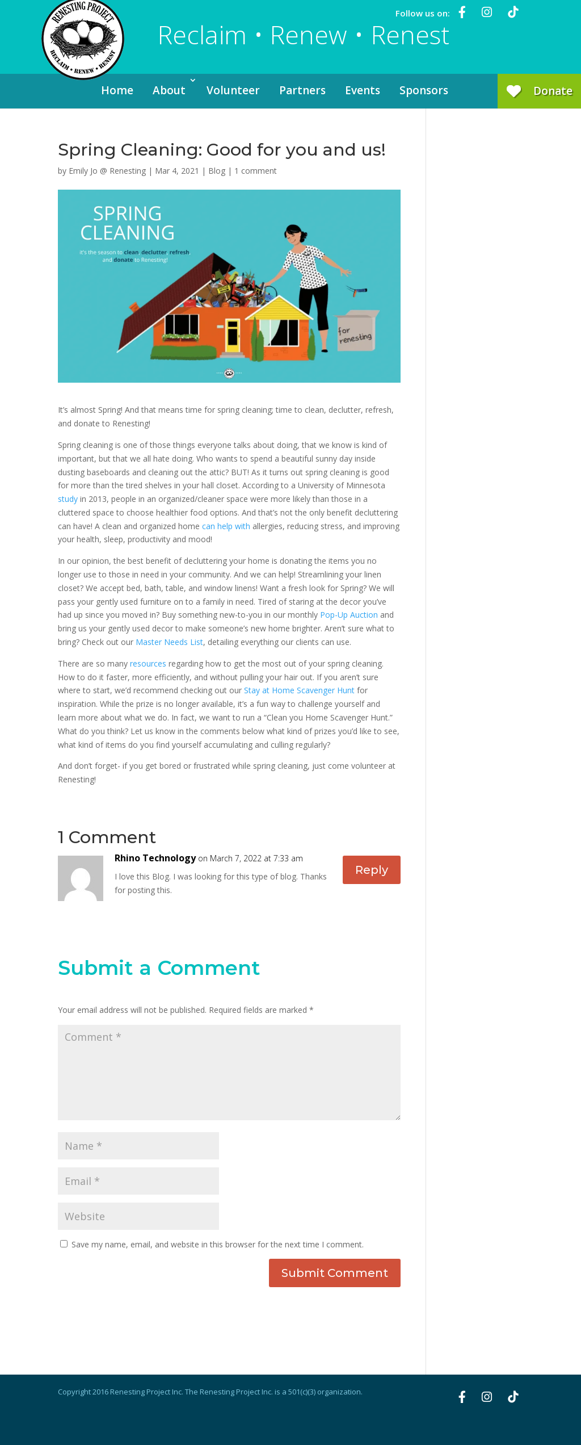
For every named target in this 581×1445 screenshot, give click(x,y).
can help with (226, 526)
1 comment (255, 170)
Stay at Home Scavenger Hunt (299, 690)
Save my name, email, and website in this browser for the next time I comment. (217, 1244)
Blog (216, 170)
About (169, 90)
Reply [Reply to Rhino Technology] (371, 870)
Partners (302, 90)
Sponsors (423, 90)
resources (148, 663)
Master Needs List (169, 641)
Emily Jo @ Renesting (107, 170)
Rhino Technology (155, 858)
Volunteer (233, 90)
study (68, 498)
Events (362, 90)
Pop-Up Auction (349, 614)
